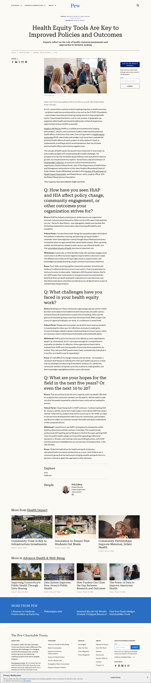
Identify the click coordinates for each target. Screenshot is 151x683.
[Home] (29, 635)
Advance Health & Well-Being (44, 558)
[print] (26, 62)
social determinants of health (60, 248)
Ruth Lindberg (77, 484)
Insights (81, 641)
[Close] (147, 679)
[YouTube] (128, 665)
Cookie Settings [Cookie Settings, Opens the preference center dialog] (115, 679)
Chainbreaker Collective (54, 162)
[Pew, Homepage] (75, 5)
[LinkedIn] (122, 665)
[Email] (130, 81)
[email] (73, 495)
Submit (130, 86)
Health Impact (37, 510)
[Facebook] (115, 665)
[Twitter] (125, 666)
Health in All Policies (52, 128)
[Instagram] (119, 665)
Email (121, 77)
